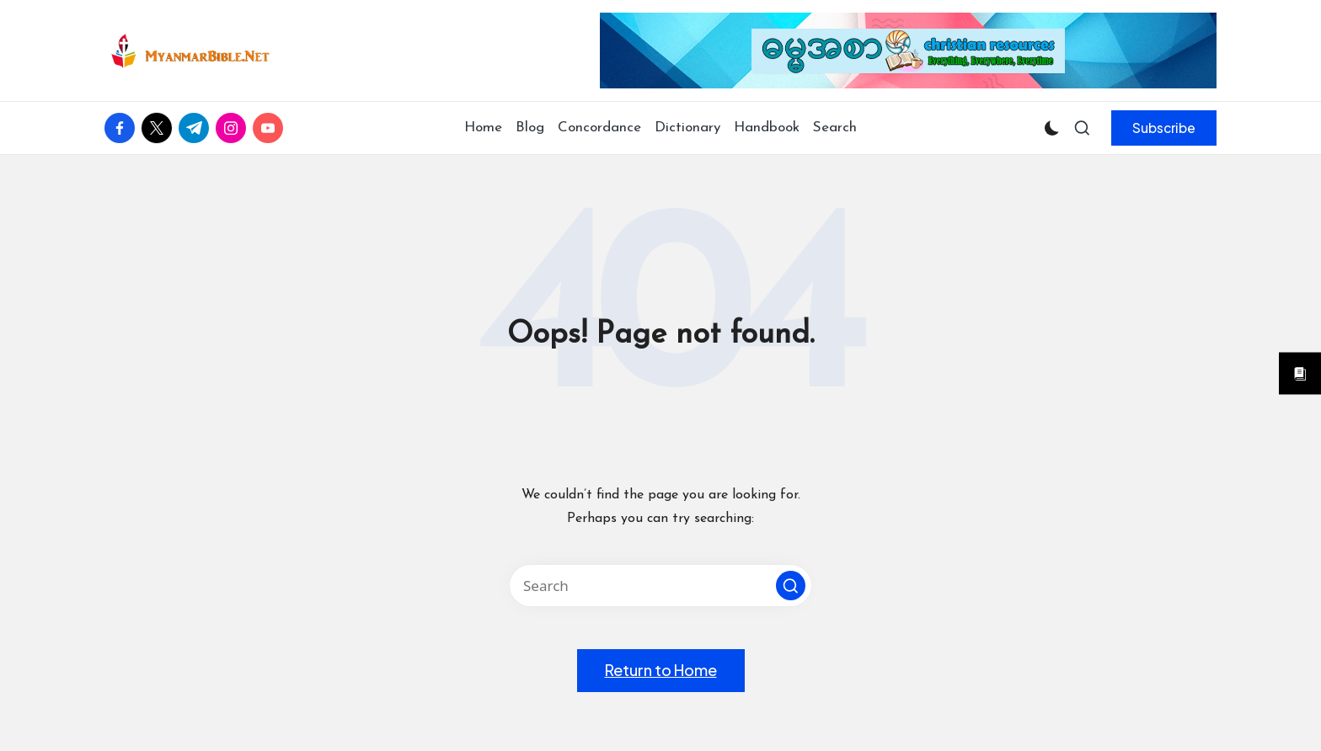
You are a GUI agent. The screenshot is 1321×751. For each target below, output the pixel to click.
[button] (1164, 128)
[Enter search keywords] (660, 585)
